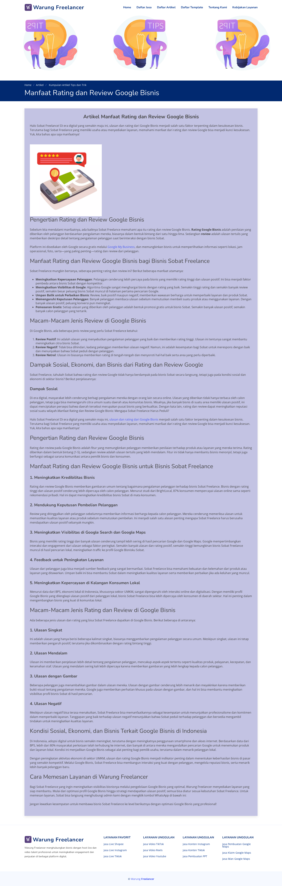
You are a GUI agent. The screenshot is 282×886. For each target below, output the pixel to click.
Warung (142, 879)
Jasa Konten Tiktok (194, 850)
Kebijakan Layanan (245, 7)
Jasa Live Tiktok (113, 856)
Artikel (40, 85)
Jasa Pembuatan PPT (195, 856)
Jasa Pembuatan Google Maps (236, 845)
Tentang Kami (217, 7)
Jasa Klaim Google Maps (236, 852)
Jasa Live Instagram (115, 850)
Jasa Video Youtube (154, 856)
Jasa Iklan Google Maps (236, 859)
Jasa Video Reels (153, 850)
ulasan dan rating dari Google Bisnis (133, 419)
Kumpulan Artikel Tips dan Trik (67, 85)
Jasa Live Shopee (114, 844)
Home (127, 7)
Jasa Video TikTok (153, 844)
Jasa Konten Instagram (196, 844)
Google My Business (121, 247)
